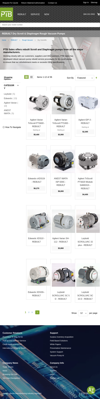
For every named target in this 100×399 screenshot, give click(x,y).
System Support (56, 352)
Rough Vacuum (27, 40)
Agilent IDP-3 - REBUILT (85, 121)
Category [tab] (9, 86)
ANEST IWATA (11, 112)
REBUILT (21, 14)
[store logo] (6, 14)
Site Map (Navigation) (11, 378)
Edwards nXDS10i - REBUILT (36, 180)
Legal (52, 374)
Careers (53, 371)
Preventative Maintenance (60, 348)
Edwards (11, 98)
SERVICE (35, 14)
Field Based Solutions (59, 341)
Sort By (70, 78)
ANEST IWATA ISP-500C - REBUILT (61, 181)
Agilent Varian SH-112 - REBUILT (60, 240)
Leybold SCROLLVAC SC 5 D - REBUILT (61, 295)
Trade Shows (8, 367)
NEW (46, 14)
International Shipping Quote (14, 348)
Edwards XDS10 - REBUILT (36, 240)
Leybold (10, 94)
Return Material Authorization (33, 3)
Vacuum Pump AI (57, 355)
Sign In (86, 2)
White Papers (55, 344)
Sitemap (94, 2)
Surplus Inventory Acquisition (61, 337)
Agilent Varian (11, 104)
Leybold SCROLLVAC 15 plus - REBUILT (85, 241)
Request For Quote (10, 3)
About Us (54, 367)
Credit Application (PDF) (12, 344)
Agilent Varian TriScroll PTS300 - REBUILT (60, 123)
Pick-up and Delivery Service (14, 341)
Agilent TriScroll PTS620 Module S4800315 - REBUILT (85, 183)
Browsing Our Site (10, 374)
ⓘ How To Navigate (12, 127)
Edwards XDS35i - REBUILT (36, 294)
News (5, 371)
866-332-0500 (89, 14)
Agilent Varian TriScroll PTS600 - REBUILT (36, 123)
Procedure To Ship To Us (13, 337)
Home (4, 40)
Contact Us (52, 3)
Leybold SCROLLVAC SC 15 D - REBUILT (85, 295)
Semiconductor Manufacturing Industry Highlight (22, 393)
